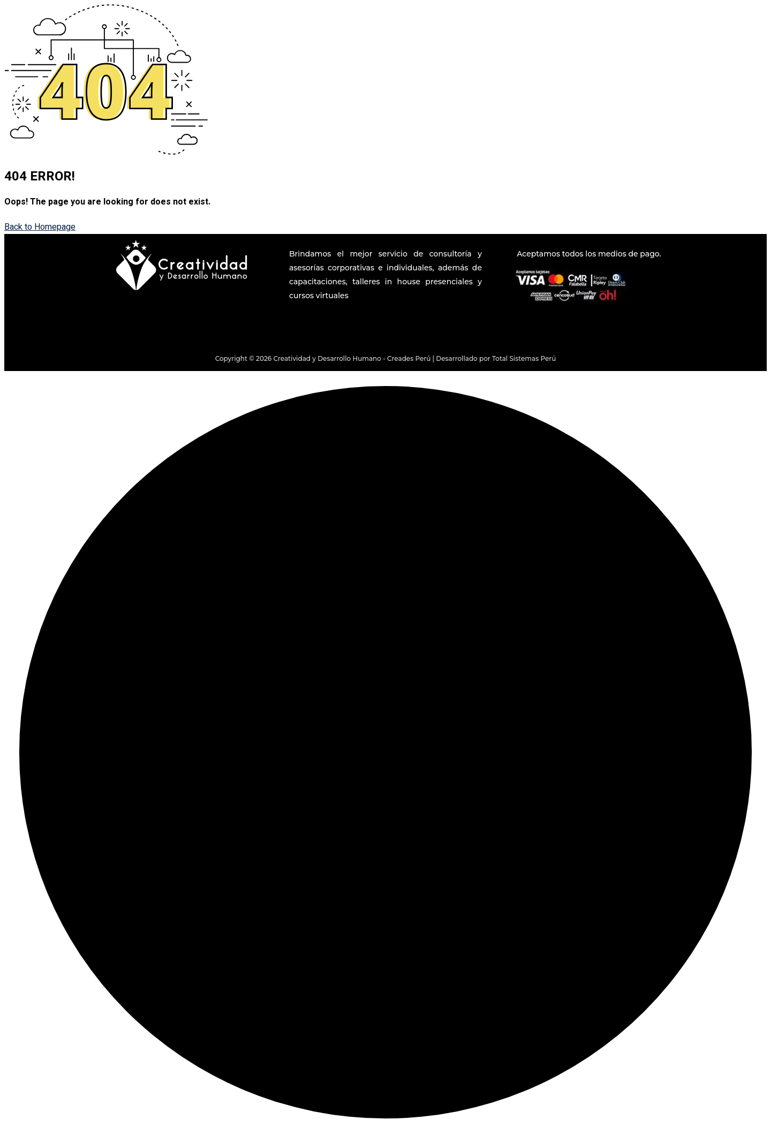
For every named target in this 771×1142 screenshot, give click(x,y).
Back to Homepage (39, 227)
